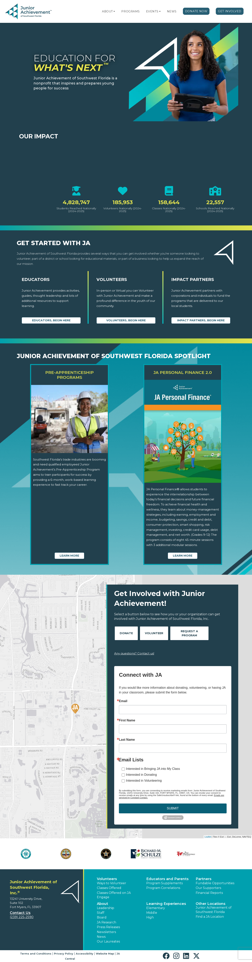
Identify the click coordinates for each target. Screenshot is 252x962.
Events (152, 11)
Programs (130, 11)
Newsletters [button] (106, 932)
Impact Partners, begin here (201, 320)
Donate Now (196, 11)
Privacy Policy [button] (63, 953)
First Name (127, 720)
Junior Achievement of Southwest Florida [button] (214, 910)
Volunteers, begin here (126, 320)
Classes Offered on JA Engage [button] (114, 895)
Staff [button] (100, 913)
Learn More (69, 555)
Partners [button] (203, 879)
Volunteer (154, 633)
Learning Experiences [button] (166, 903)
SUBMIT (173, 808)
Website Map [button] (105, 953)
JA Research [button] (106, 922)
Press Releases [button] (108, 927)
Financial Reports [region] (209, 893)
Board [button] (102, 917)
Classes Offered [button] (109, 888)
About (107, 11)
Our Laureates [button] (108, 941)
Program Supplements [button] (164, 883)
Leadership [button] (105, 908)
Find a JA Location (210, 916)
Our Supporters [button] (208, 888)
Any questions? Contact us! (134, 653)
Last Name (127, 739)
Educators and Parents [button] (167, 879)
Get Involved (229, 11)
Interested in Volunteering (144, 780)
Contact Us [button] (20, 913)
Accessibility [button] (84, 953)
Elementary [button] (155, 908)
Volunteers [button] (107, 879)
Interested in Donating (141, 774)
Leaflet (208, 837)
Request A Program (189, 633)
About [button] (102, 903)
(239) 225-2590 (21, 917)
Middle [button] (151, 913)
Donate (126, 633)
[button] (114, 11)
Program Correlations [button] (163, 888)
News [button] (101, 937)
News (172, 11)
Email (123, 701)
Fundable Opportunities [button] (215, 883)
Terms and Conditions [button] (35, 953)
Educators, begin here (51, 320)
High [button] (150, 917)
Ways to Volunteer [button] (111, 883)
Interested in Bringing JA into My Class (153, 768)
